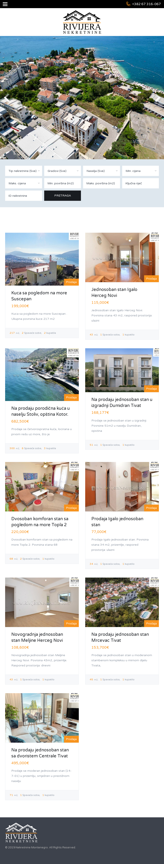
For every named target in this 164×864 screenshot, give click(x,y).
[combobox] (23, 171)
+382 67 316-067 (146, 4)
